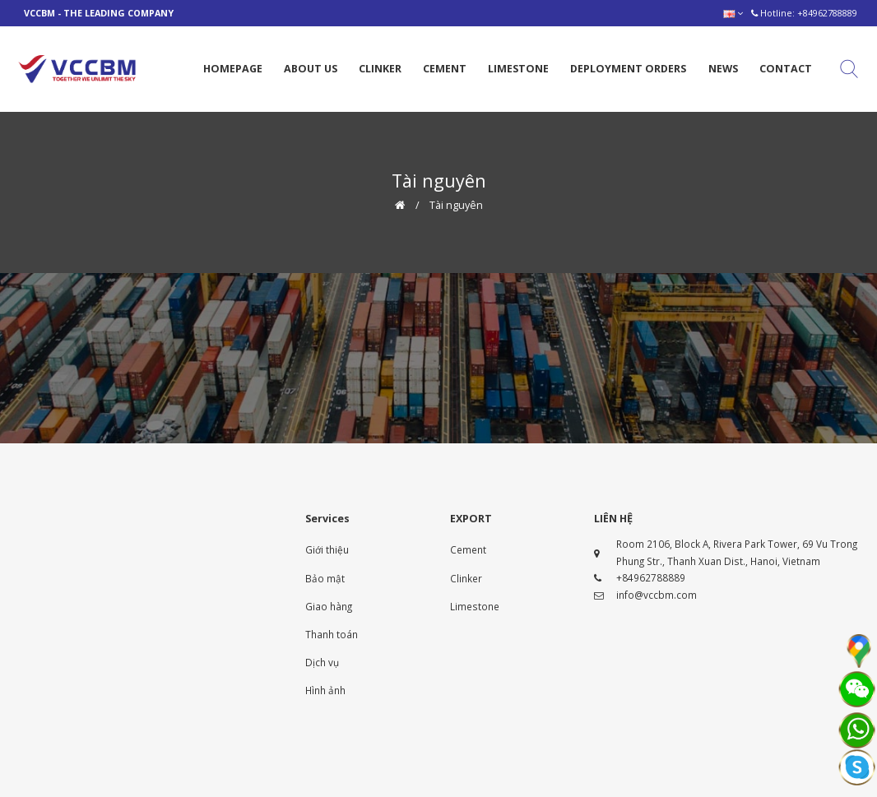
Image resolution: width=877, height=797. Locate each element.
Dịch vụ (322, 662)
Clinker (466, 578)
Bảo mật (325, 578)
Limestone (474, 606)
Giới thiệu (327, 549)
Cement (468, 549)
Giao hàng (328, 606)
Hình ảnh (325, 690)
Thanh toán (331, 634)
